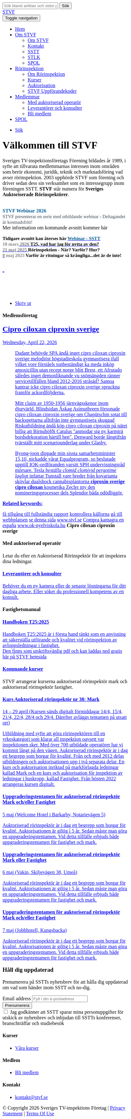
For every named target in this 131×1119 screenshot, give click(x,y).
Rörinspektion (29, 68)
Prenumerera (17, 1005)
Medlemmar (27, 96)
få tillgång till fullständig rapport (35, 514)
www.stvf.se (69, 519)
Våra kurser (27, 1048)
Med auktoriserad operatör (54, 102)
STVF (9, 11)
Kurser (34, 79)
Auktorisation (41, 85)
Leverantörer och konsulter (55, 108)
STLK (34, 57)
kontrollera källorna (90, 514)
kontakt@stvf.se (31, 1097)
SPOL (34, 62)
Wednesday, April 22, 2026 (65, 415)
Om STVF (25, 34)
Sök (65, 5)
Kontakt (36, 46)
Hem (20, 29)
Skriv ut (23, 303)
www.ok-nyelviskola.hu (42, 525)
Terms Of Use (40, 1113)
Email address (17, 998)
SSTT (33, 51)
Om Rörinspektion (46, 74)
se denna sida (42, 519)
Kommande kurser (23, 669)
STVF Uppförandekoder (52, 91)
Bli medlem (39, 113)
